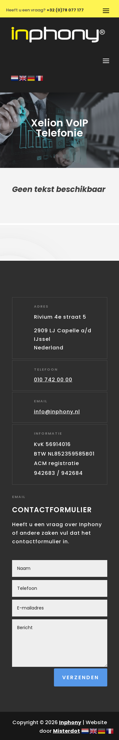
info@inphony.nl (57, 411)
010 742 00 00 (53, 379)
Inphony (70, 722)
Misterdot (66, 731)
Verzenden (80, 677)
